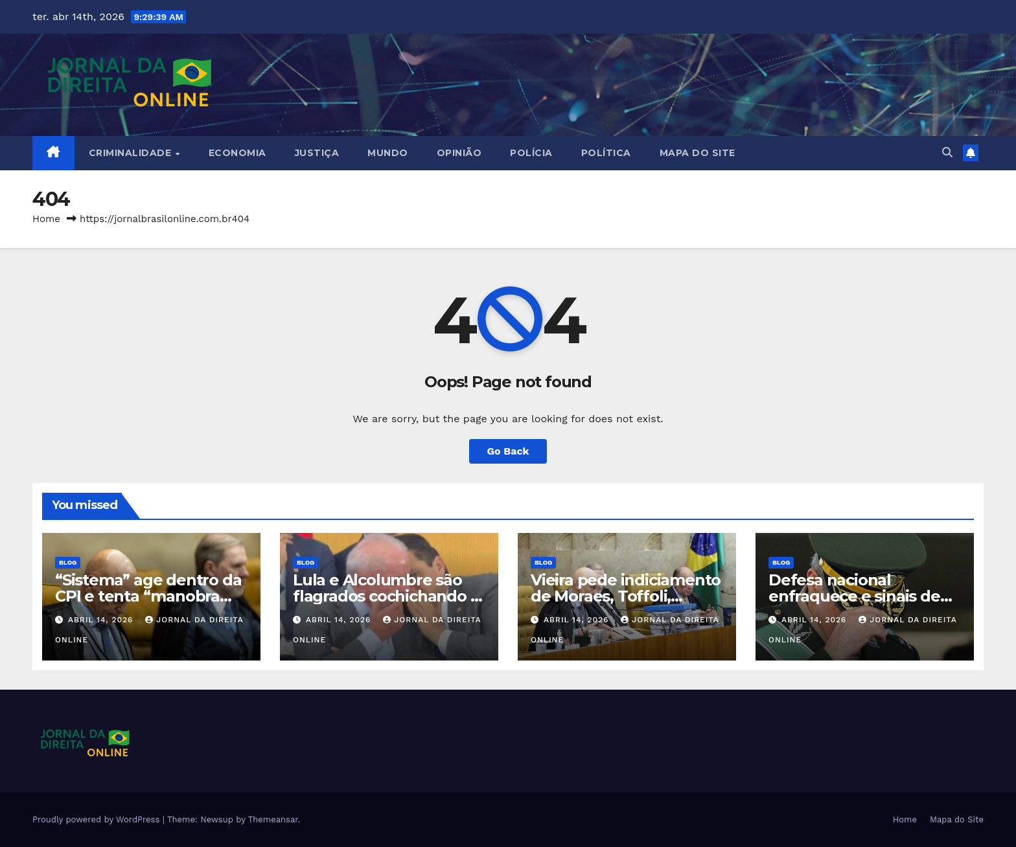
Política (606, 153)
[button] (947, 152)
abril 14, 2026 (102, 619)
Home (46, 219)
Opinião (459, 153)
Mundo (387, 153)
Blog (67, 562)
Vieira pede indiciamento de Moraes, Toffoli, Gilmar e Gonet (626, 596)
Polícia (531, 153)
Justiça (317, 153)
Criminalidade (131, 153)
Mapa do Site (697, 153)
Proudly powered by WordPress (97, 819)
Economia (237, 153)
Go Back (508, 451)
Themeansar (273, 819)
